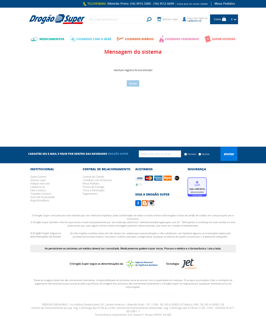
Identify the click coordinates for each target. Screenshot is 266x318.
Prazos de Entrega (93, 187)
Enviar (229, 154)
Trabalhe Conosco (41, 193)
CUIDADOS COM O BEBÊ (90, 38)
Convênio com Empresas (97, 180)
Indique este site (40, 183)
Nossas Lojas (38, 180)
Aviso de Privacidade (42, 197)
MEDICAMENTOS (47, 38)
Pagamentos (90, 193)
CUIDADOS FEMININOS (179, 38)
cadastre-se (194, 20)
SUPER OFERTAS (219, 39)
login (201, 18)
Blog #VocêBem (39, 200)
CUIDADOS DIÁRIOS (135, 38)
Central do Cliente (93, 176)
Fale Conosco (38, 190)
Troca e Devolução (93, 190)
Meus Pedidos (224, 3)
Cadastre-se (37, 187)
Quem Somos (38, 176)
